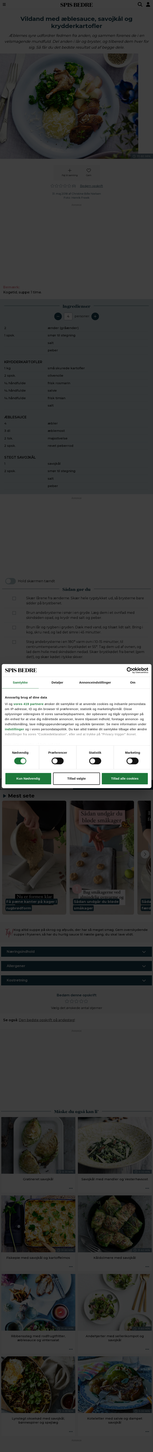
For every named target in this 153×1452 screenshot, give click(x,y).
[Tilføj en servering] (95, 316)
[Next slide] (145, 854)
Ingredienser (36, 785)
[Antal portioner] (68, 316)
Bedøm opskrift (91, 186)
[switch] (10, 581)
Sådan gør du (113, 785)
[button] (34, 858)
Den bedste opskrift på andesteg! (47, 1020)
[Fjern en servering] (58, 316)
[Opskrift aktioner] (70, 1188)
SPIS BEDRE (76, 4)
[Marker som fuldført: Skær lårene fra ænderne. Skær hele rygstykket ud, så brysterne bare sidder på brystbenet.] (14, 598)
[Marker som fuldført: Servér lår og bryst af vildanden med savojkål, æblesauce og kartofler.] (14, 771)
